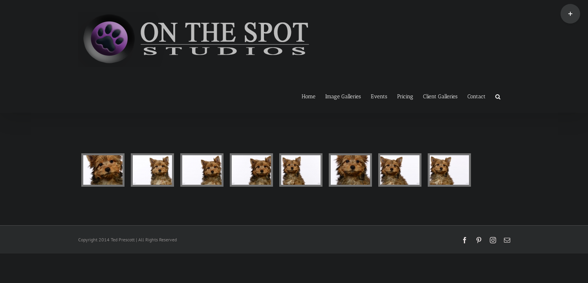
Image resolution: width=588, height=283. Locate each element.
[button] (507, 96)
